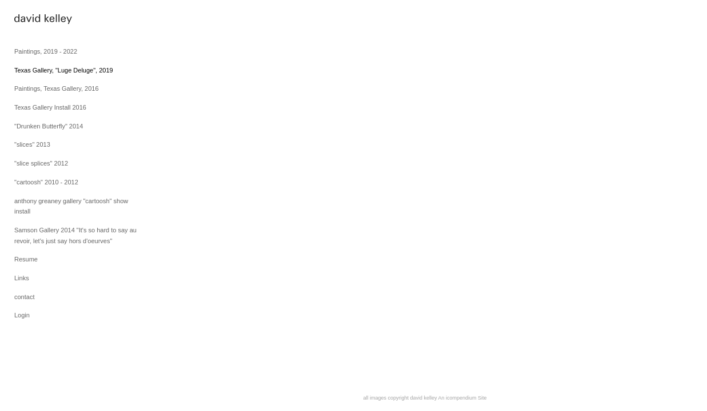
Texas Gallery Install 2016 (50, 107)
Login (22, 315)
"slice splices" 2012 (41, 163)
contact (24, 296)
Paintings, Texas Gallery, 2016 (56, 88)
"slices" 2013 (32, 144)
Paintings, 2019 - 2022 (45, 51)
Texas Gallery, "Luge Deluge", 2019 (63, 70)
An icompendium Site (462, 398)
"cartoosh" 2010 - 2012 (46, 182)
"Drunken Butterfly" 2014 (48, 126)
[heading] (42, 20)
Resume (26, 259)
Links (21, 278)
